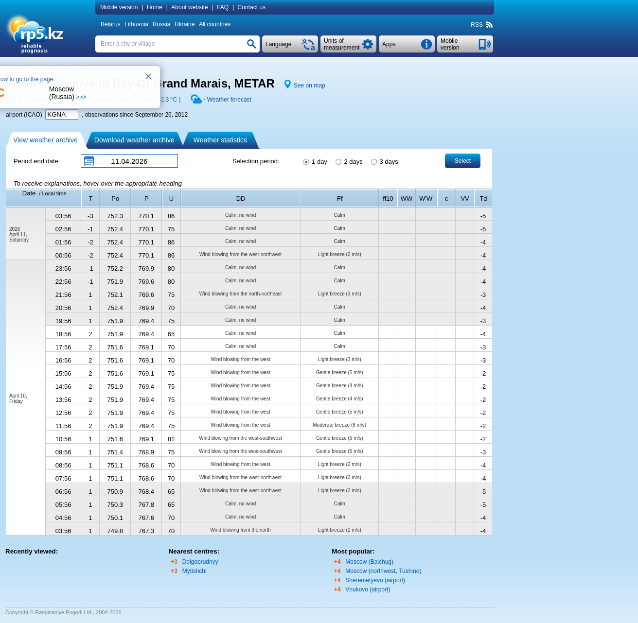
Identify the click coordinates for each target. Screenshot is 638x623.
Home (154, 7)
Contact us (252, 7)
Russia (162, 24)
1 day (314, 160)
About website (189, 7)
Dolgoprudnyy (200, 561)
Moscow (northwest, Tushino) (383, 571)
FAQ (223, 7)
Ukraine (185, 24)
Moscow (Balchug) (369, 561)
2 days (348, 160)
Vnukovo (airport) (367, 589)
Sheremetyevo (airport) (375, 580)
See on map (309, 85)
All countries (214, 24)
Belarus (111, 24)
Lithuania (136, 24)
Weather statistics (220, 140)
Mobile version (119, 7)
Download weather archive (134, 140)
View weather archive (45, 140)
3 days (384, 160)
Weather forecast (229, 99)
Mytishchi (194, 571)
